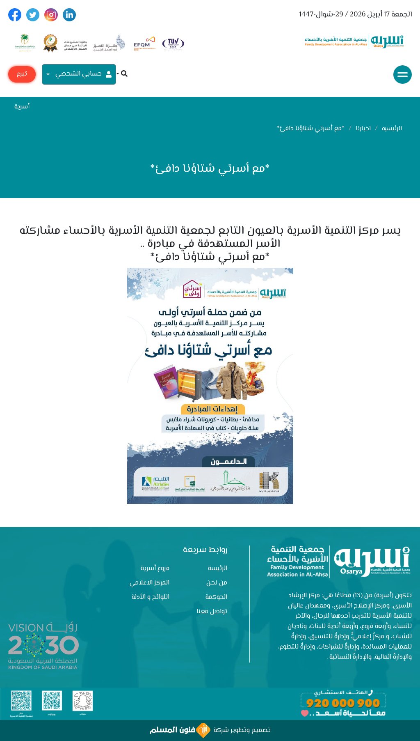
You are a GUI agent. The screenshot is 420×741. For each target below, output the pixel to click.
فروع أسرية (155, 569)
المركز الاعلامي (149, 583)
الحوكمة (216, 597)
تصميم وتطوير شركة (210, 730)
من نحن (216, 583)
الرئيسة (217, 569)
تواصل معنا (211, 612)
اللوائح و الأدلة (150, 597)
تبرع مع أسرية (22, 76)
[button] (122, 74)
